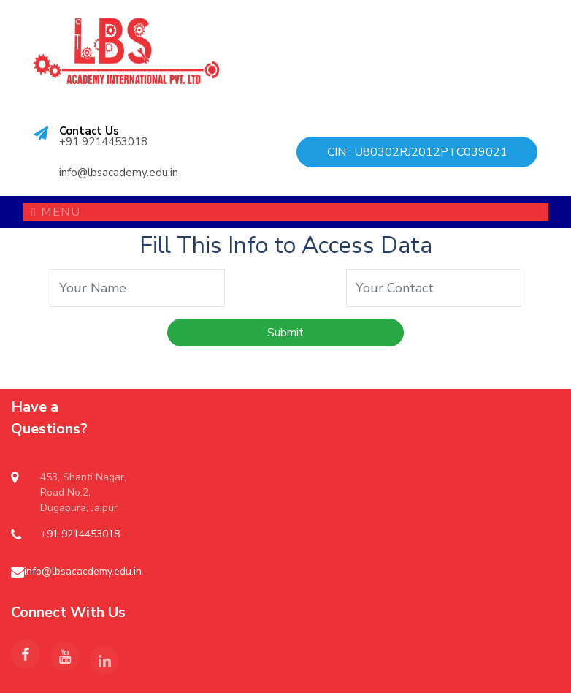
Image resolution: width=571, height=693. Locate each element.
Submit (285, 333)
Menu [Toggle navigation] (55, 212)
